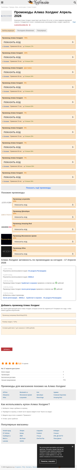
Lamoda (5, 441)
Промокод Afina (44, 249)
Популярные (41, 30)
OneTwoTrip (40, 438)
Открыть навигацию (2, 2)
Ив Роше (22, 438)
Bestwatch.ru (24, 392)
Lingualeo (40, 430)
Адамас (56, 392)
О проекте (18, 467)
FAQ (23, 467)
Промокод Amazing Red (44, 225)
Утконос (56, 433)
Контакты (29, 467)
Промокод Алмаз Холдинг (14, 38)
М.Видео (56, 430)
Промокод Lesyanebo (44, 200)
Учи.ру (39, 436)
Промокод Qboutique (44, 212)
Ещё (74, 22)
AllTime (5, 392)
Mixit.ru (5, 438)
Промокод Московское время (44, 237)
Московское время (26, 395)
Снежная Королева (60, 395)
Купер (22, 433)
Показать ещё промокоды (38, 188)
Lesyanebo (23, 397)
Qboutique (40, 395)
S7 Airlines (6, 433)
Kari (38, 392)
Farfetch (39, 433)
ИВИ (21, 436)
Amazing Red (58, 397)
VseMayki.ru (7, 436)
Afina (4, 397)
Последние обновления (25, 30)
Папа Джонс (57, 438)
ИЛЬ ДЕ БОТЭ (58, 436)
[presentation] (17, 341)
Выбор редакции (8, 30)
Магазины (36, 467)
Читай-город (7, 430)
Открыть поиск (75, 2)
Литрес (22, 430)
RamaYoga (40, 397)
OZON (22, 441)
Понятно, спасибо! (48, 461)
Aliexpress (6, 395)
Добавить (7, 349)
